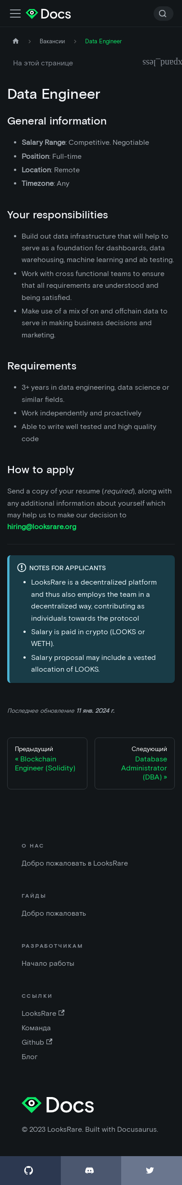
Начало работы (48, 963)
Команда (36, 1028)
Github (37, 1042)
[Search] (163, 13)
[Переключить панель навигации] (15, 13)
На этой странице (43, 63)
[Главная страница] (15, 41)
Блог (30, 1056)
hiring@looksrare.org (41, 526)
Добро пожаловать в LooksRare (75, 863)
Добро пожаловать (54, 913)
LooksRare (43, 1013)
